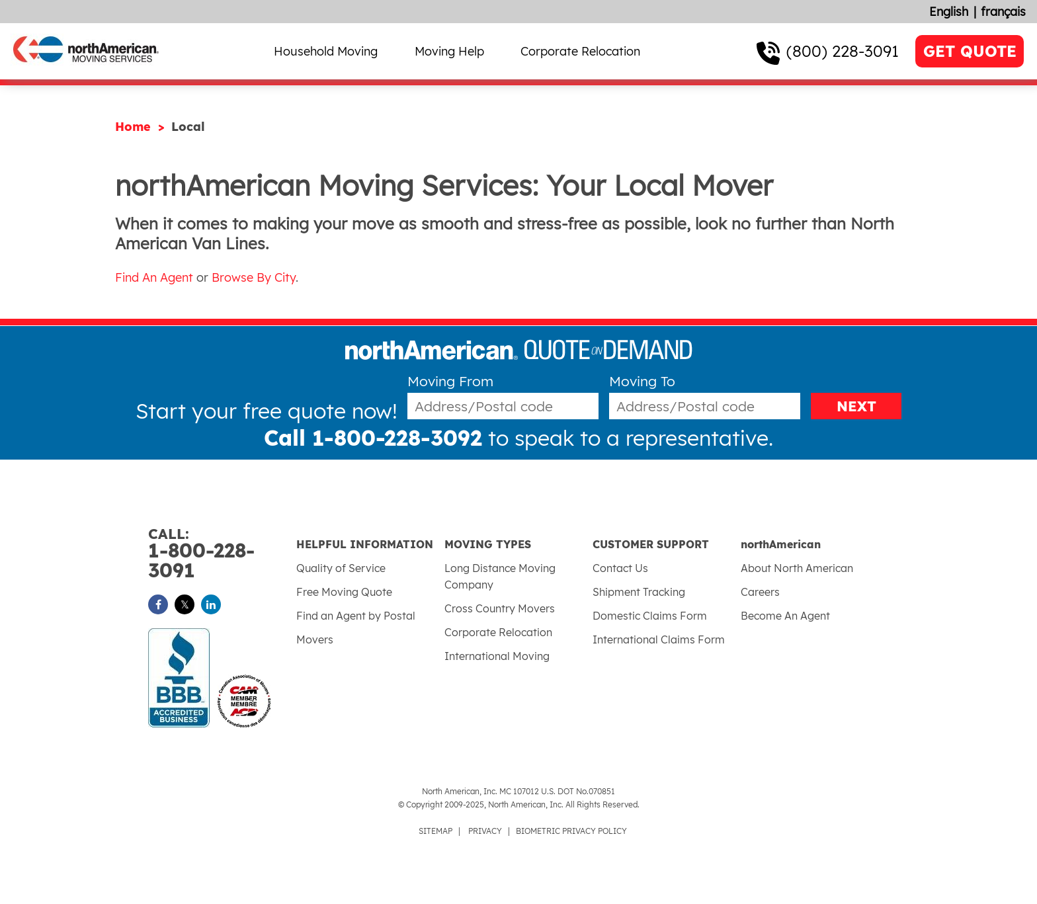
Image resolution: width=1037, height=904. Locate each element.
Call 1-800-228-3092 (373, 438)
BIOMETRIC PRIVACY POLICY (571, 831)
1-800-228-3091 (222, 554)
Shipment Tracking (639, 591)
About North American (797, 568)
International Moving (497, 656)
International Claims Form (659, 639)
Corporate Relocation (580, 51)
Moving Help (449, 51)
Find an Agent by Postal (355, 615)
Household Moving (326, 51)
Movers (314, 639)
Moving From (450, 381)
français (1003, 11)
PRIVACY (485, 831)
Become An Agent (785, 615)
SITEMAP (435, 831)
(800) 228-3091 (842, 51)
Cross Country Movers (499, 608)
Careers (760, 591)
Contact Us (620, 568)
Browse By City (254, 277)
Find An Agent (154, 277)
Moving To (642, 381)
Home (135, 126)
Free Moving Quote (344, 591)
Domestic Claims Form (650, 615)
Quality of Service (341, 568)
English (948, 11)
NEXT (856, 406)
